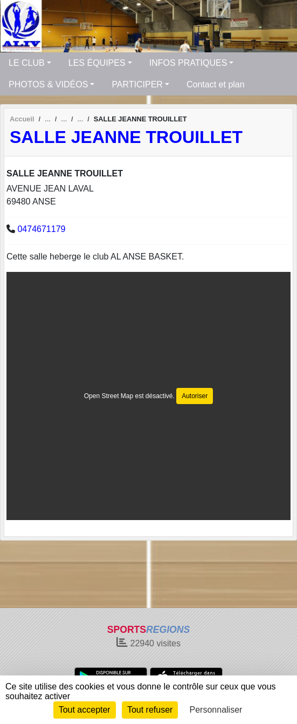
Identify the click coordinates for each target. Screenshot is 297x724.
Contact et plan (216, 84)
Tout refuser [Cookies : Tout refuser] (149, 709)
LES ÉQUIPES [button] (97, 62)
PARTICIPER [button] (137, 84)
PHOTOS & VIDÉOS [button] (48, 84)
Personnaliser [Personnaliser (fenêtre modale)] (216, 709)
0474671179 (41, 229)
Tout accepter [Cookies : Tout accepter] (84, 709)
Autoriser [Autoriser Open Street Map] (195, 396)
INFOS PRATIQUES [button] (188, 62)
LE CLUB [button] (27, 62)
